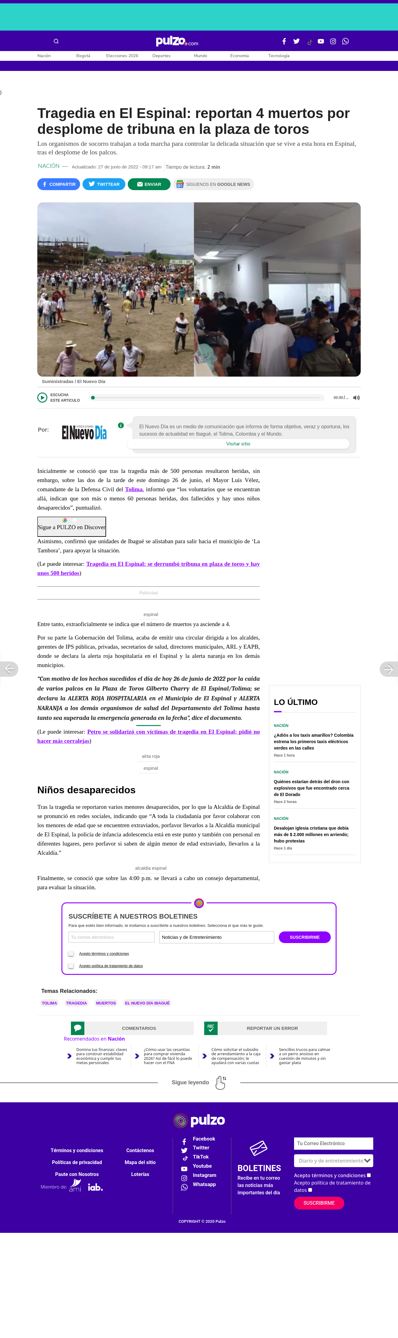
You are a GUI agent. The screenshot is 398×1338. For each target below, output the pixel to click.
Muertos (106, 1003)
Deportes (162, 56)
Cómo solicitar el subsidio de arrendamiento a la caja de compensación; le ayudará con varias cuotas (236, 1055)
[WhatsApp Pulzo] (345, 44)
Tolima (133, 489)
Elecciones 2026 (122, 56)
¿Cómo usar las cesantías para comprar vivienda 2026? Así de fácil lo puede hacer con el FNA (168, 1055)
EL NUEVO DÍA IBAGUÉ (147, 1003)
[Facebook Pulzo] (284, 44)
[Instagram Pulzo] (333, 44)
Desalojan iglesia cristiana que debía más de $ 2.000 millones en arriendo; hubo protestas (311, 834)
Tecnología (278, 56)
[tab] (132, 1028)
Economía (239, 56)
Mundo (200, 56)
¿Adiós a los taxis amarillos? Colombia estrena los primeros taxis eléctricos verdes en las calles (314, 741)
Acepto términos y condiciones (104, 954)
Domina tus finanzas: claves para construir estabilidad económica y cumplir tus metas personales (101, 1055)
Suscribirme (319, 1203)
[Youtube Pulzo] (321, 44)
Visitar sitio (238, 443)
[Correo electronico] (111, 937)
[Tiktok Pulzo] (309, 45)
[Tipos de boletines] (245, 937)
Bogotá (83, 56)
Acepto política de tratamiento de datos (111, 966)
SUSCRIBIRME (305, 937)
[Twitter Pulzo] (296, 44)
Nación (44, 56)
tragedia (76, 1003)
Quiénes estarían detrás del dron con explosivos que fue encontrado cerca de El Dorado (311, 788)
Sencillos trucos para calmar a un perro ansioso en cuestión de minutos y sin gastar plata (304, 1055)
